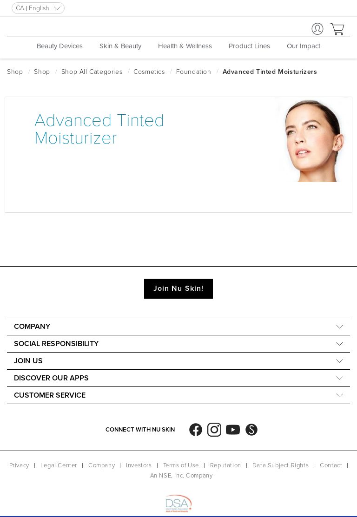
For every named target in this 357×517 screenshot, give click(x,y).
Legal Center (58, 465)
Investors (139, 465)
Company (101, 465)
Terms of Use (181, 465)
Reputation (225, 465)
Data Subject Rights (280, 465)
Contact (331, 465)
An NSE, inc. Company (181, 475)
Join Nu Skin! (178, 288)
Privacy (19, 465)
